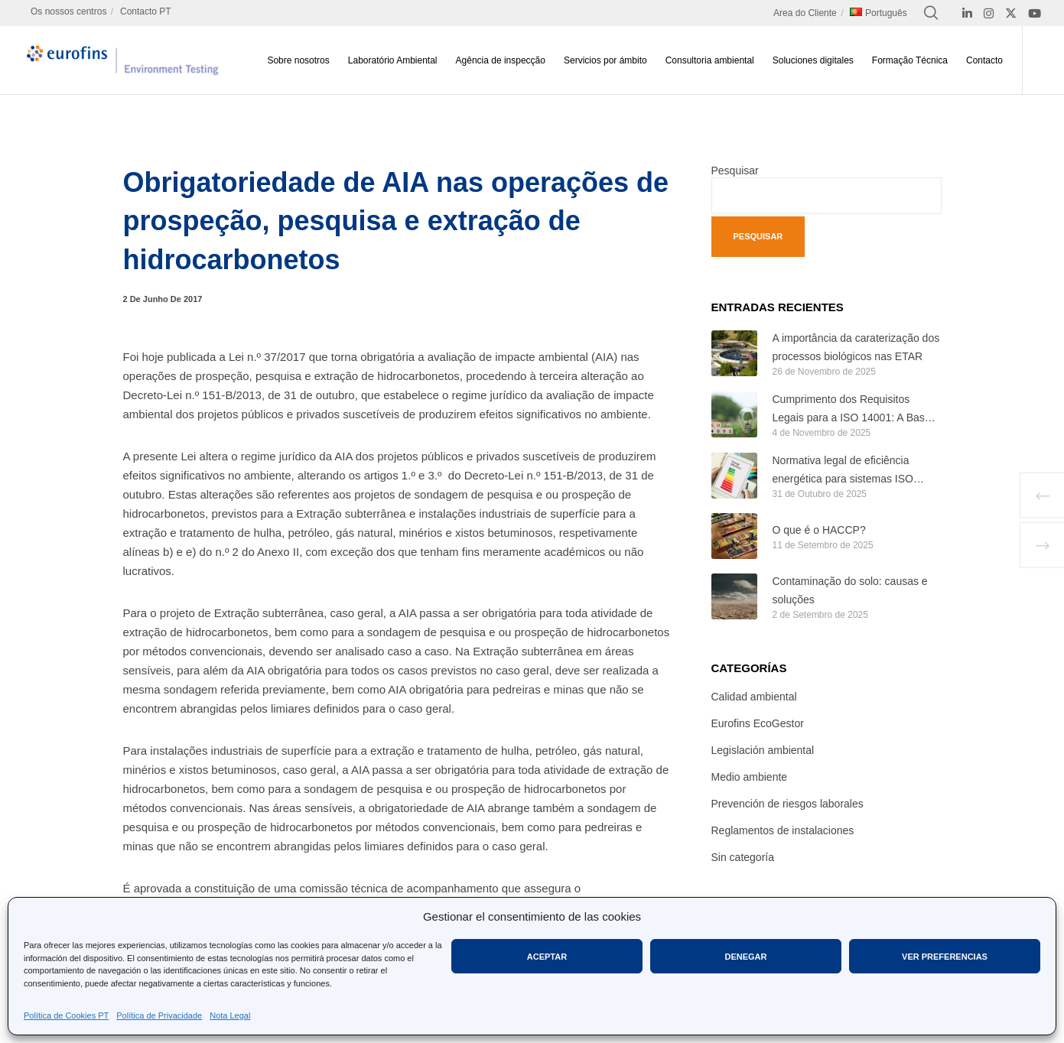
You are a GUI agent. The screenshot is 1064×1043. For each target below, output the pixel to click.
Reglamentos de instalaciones (782, 830)
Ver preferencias (945, 956)
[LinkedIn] (967, 13)
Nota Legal (230, 1015)
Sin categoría (743, 857)
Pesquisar (735, 170)
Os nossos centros (68, 11)
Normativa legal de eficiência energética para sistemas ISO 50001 (843, 471)
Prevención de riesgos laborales (787, 804)
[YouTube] (1034, 13)
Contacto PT (145, 11)
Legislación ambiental (763, 750)
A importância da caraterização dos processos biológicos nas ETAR (856, 347)
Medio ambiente (749, 777)
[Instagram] (989, 13)
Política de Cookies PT (66, 1015)
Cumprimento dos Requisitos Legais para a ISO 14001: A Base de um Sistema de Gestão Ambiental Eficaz (852, 410)
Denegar (745, 956)
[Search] (931, 13)
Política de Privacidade (159, 1015)
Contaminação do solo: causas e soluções (850, 590)
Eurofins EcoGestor (757, 723)
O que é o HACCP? (819, 530)
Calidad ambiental (754, 696)
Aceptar (547, 956)
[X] (1011, 13)
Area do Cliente (805, 13)
